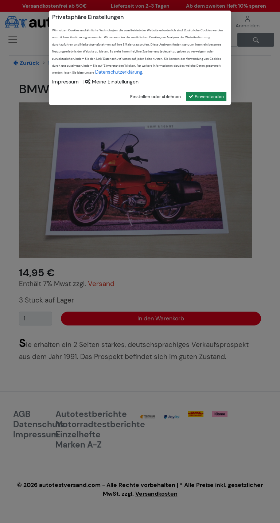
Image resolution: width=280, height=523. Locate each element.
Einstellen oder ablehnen (155, 96)
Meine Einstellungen (112, 81)
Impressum (65, 81)
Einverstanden (206, 96)
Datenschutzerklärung (118, 72)
